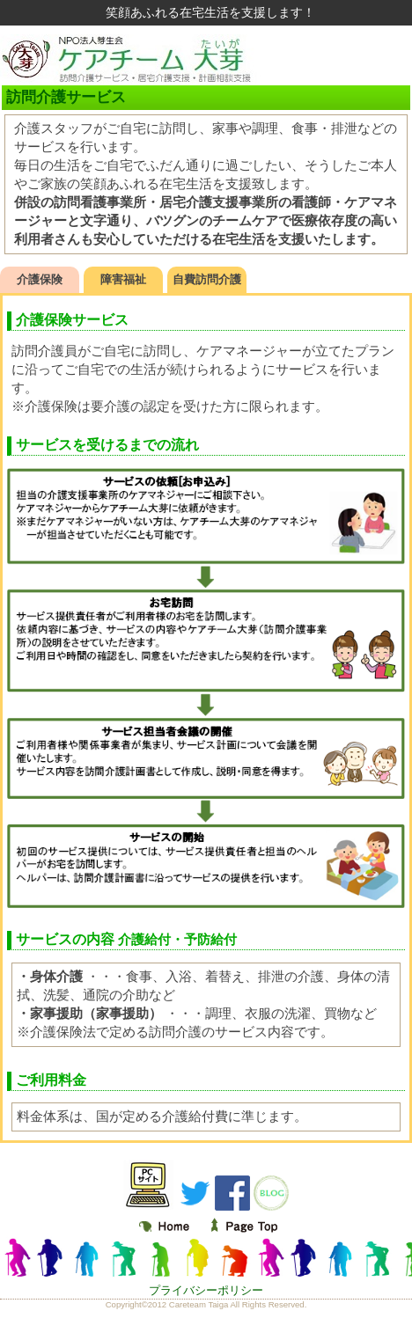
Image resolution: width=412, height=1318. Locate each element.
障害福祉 (123, 279)
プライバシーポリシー (206, 1290)
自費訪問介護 (207, 279)
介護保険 (40, 279)
